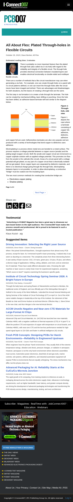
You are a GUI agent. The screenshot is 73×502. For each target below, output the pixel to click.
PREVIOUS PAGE (10, 24)
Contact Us (35, 488)
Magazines (23, 404)
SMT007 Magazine (11, 474)
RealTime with (39, 404)
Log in (68, 498)
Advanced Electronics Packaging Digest (22, 465)
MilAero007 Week (11, 462)
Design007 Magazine (12, 480)
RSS (65, 488)
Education (30, 408)
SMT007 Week (9, 455)
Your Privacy (22, 488)
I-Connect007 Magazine (13, 471)
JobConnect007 (57, 404)
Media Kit (56, 488)
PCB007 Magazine (10, 477)
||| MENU (64, 32)
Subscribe (10, 404)
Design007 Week (10, 459)
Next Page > (40, 193)
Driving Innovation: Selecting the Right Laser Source (36, 244)
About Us (9, 488)
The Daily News (10, 452)
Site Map (46, 488)
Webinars (42, 408)
